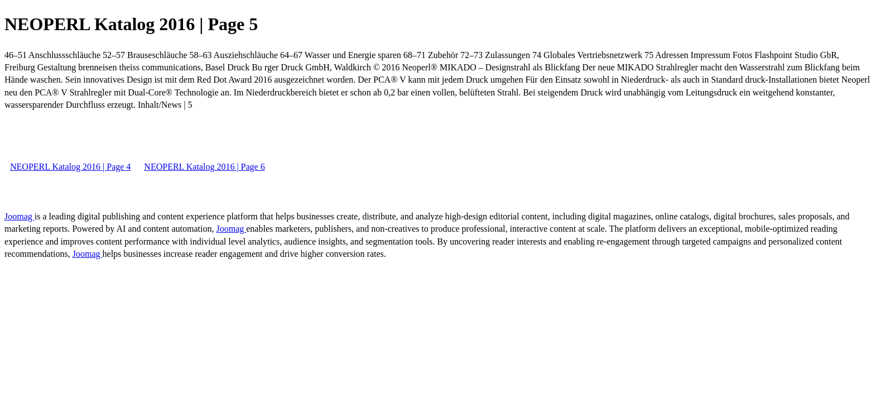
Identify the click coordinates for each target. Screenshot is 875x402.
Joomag (19, 216)
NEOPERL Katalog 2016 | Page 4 (70, 166)
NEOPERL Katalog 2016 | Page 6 (204, 166)
